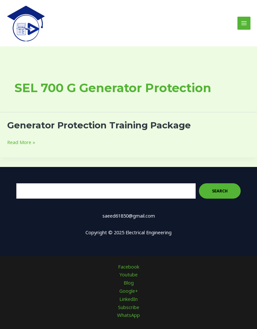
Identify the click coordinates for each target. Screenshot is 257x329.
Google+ (128, 291)
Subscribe (128, 307)
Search (220, 191)
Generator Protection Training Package (99, 125)
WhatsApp (128, 315)
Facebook (128, 266)
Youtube (128, 274)
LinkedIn (128, 299)
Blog (129, 282)
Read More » (21, 142)
